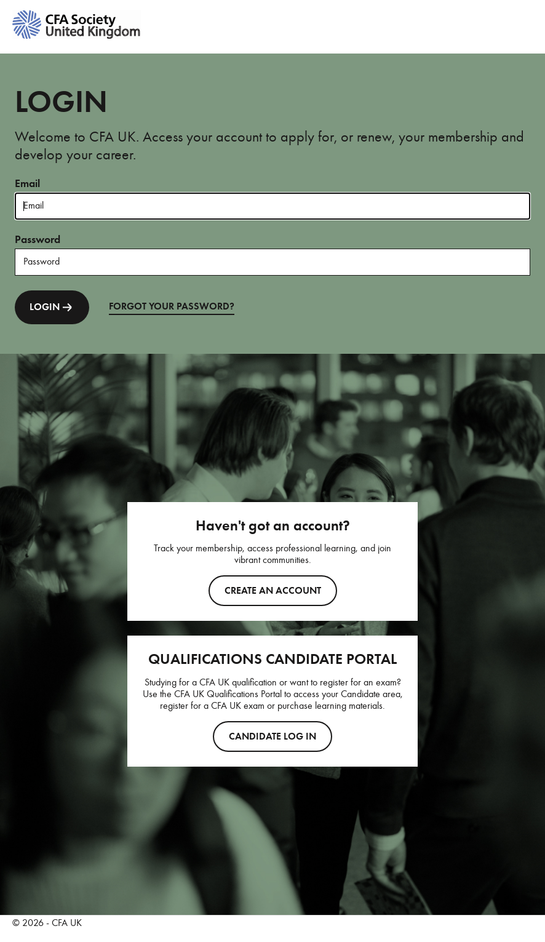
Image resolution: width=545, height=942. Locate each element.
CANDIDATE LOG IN (272, 736)
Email (27, 183)
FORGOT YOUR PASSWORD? (171, 306)
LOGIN (52, 307)
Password (37, 239)
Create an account (273, 591)
